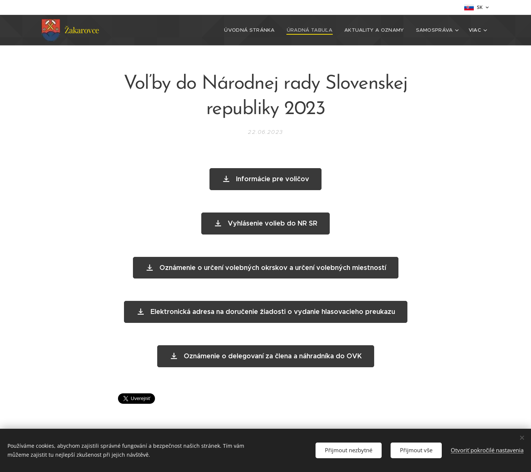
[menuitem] (154, 30)
